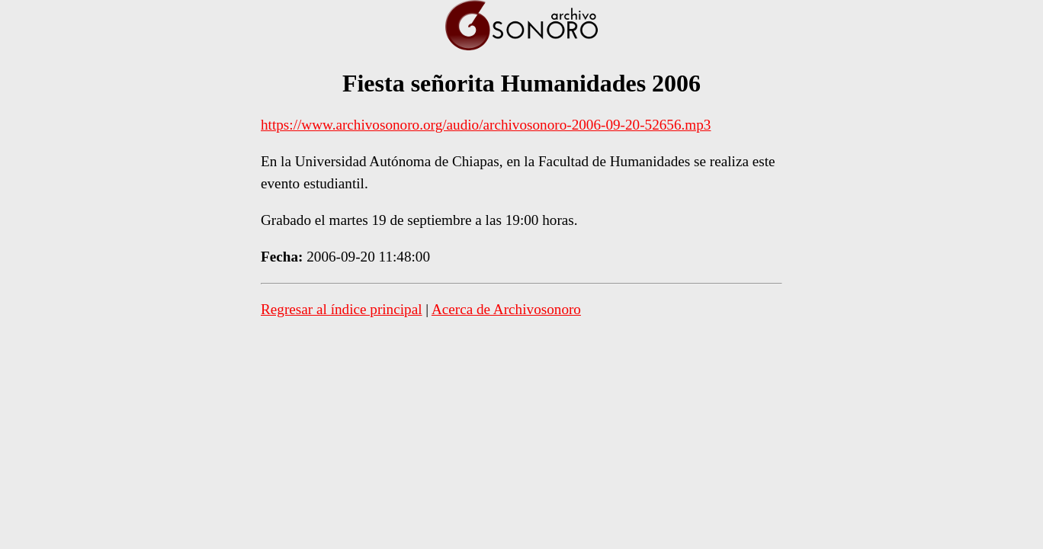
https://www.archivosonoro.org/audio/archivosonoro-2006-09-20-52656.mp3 (486, 125)
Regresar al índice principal (341, 309)
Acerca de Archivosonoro (506, 309)
